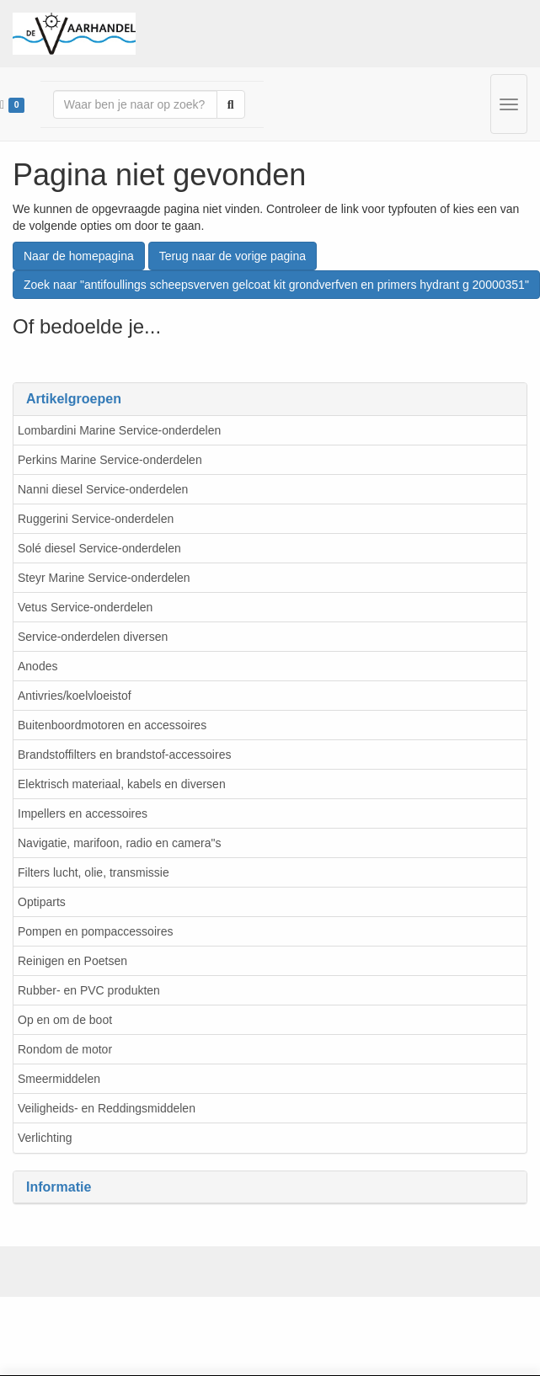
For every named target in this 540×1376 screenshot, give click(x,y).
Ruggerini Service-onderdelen (96, 518)
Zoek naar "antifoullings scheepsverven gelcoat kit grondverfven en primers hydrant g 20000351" (276, 284)
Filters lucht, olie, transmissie (93, 872)
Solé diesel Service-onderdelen (99, 548)
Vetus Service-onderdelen (85, 607)
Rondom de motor (65, 1049)
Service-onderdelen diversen (93, 636)
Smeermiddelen (59, 1078)
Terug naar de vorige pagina (232, 256)
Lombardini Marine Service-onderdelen (119, 430)
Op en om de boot (65, 1020)
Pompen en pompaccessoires (95, 931)
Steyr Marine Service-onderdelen (104, 577)
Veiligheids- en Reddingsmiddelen (106, 1108)
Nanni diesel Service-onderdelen (103, 489)
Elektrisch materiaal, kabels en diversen (122, 784)
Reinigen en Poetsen (72, 961)
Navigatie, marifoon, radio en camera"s (120, 843)
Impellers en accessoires (82, 813)
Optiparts (42, 902)
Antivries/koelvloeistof (74, 695)
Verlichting (45, 1137)
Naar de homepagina (79, 256)
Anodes (37, 666)
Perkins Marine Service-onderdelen (110, 460)
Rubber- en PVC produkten (89, 990)
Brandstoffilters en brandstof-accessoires (124, 754)
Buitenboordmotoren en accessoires (112, 725)
